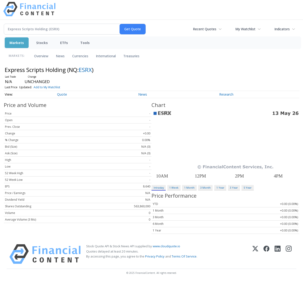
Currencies (80, 56)
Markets (16, 42)
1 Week (173, 187)
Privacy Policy (155, 256)
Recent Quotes (204, 29)
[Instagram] (289, 254)
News (60, 56)
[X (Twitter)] (255, 254)
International (106, 56)
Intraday (159, 187)
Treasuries (131, 56)
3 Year (234, 187)
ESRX (85, 70)
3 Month (205, 187)
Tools (85, 42)
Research (226, 94)
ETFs (64, 42)
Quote (62, 94)
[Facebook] (266, 254)
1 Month (189, 187)
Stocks (42, 42)
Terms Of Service (184, 256)
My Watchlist (245, 29)
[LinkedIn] (277, 254)
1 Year (220, 187)
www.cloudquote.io (166, 246)
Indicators (282, 29)
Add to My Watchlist (47, 87)
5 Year (248, 187)
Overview (41, 56)
